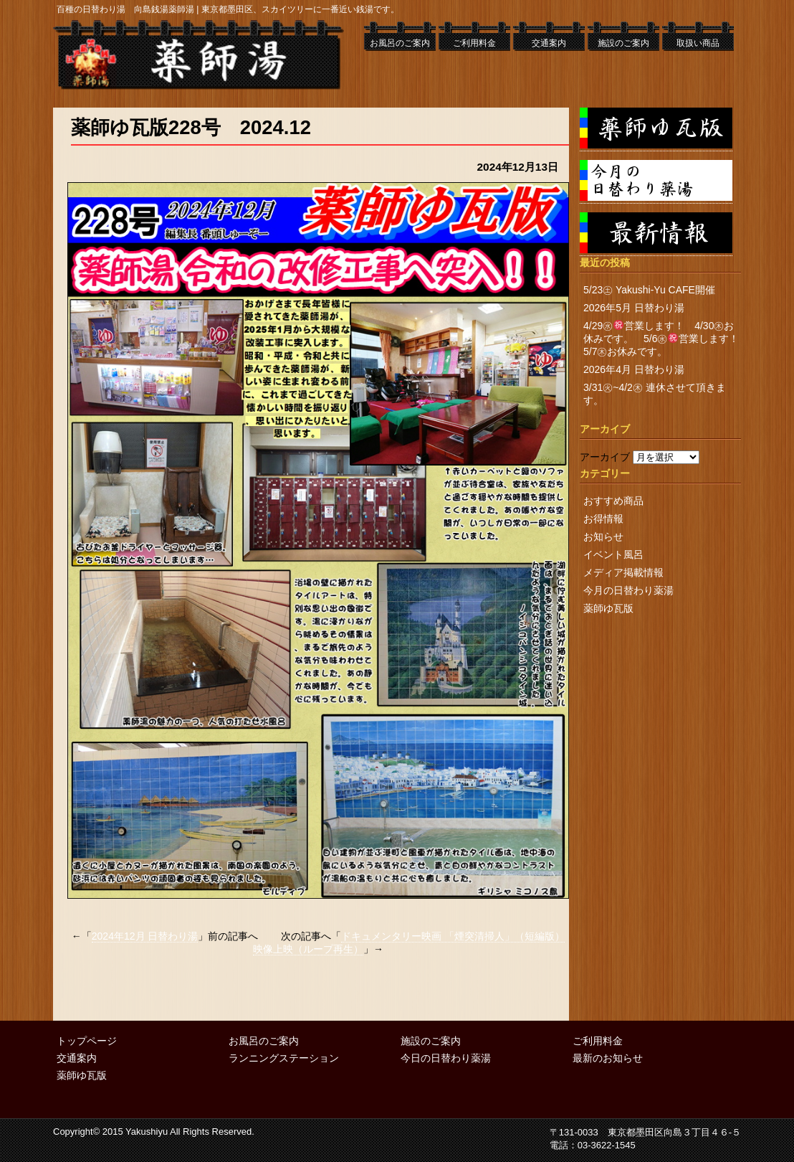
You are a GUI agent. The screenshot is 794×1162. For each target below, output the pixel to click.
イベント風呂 (613, 554)
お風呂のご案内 (400, 43)
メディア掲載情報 (623, 572)
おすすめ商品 (613, 500)
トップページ (87, 1041)
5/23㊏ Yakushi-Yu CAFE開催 (649, 290)
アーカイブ (605, 457)
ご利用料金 (474, 43)
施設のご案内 (623, 43)
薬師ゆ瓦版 (608, 608)
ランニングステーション (284, 1058)
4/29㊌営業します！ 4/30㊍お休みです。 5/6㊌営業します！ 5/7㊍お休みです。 (666, 338)
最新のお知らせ (608, 1058)
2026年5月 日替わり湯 (633, 307)
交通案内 (549, 43)
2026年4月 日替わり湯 (633, 369)
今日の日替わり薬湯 (446, 1058)
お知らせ (603, 536)
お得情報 (603, 518)
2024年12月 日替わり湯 (145, 936)
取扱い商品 (697, 43)
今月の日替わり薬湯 (628, 590)
